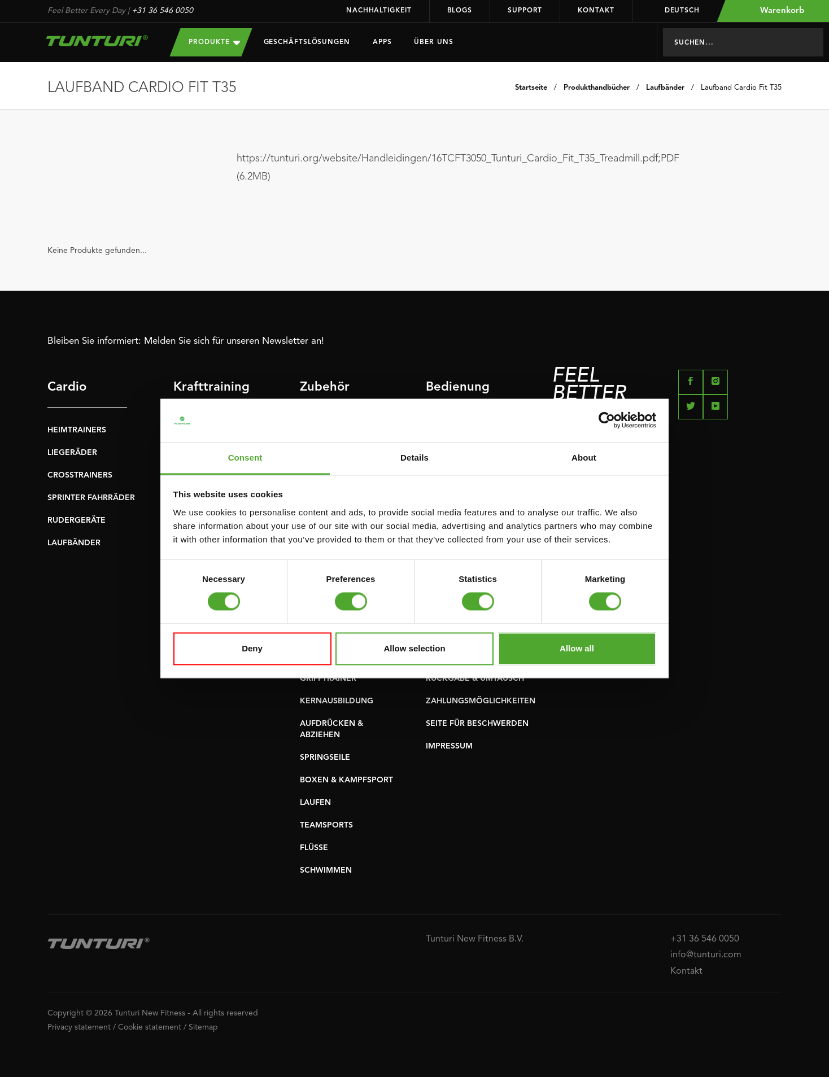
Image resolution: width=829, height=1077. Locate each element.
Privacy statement (79, 1027)
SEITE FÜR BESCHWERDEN (477, 724)
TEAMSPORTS (326, 825)
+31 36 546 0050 (162, 11)
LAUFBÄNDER (74, 543)
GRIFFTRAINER (328, 678)
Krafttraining (211, 387)
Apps (382, 42)
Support (525, 10)
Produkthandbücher (597, 87)
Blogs (460, 10)
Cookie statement (149, 1027)
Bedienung (458, 387)
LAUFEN (315, 803)
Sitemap (203, 1027)
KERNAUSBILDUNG (336, 701)
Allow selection (414, 648)
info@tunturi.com (705, 955)
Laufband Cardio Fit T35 (741, 87)
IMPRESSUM (449, 746)
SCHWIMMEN (326, 870)
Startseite (531, 87)
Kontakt (596, 10)
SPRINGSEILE (325, 757)
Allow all (577, 648)
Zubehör (325, 387)
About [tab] (583, 457)
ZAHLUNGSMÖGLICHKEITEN (480, 701)
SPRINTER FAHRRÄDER (91, 498)
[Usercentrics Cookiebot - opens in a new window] (606, 420)
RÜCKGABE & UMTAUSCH (475, 678)
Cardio (66, 387)
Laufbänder (665, 87)
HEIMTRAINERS (76, 430)
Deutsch (675, 10)
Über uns (433, 42)
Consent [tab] (245, 457)
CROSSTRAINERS (79, 475)
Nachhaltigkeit (379, 10)
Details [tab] (414, 457)
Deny (252, 648)
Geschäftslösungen (307, 42)
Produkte (214, 42)
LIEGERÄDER (72, 453)
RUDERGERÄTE (76, 520)
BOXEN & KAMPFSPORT (346, 780)
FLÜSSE (314, 848)
